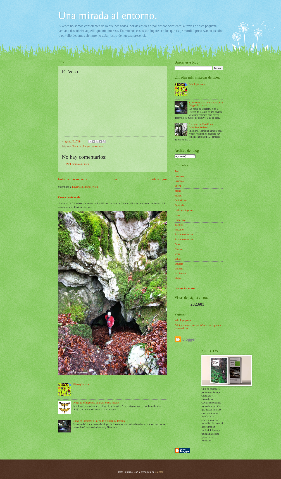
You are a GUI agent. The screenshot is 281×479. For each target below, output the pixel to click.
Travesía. (179, 268)
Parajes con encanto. (185, 239)
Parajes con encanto (93, 146)
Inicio (116, 179)
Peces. (178, 244)
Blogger (159, 472)
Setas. (177, 254)
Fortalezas (180, 220)
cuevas (178, 190)
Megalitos (179, 229)
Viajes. (178, 278)
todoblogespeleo (183, 320)
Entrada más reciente (72, 179)
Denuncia (179, 205)
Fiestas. (178, 215)
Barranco (179, 176)
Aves (177, 171)
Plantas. (178, 249)
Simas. (178, 258)
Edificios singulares (184, 210)
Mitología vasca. (81, 384)
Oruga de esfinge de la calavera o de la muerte (96, 402)
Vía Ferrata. (180, 273)
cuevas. (178, 195)
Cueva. (178, 185)
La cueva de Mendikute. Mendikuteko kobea (201, 126)
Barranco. (77, 146)
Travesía (179, 263)
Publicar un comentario (77, 164)
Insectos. (179, 224)
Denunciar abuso (185, 288)
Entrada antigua (156, 179)
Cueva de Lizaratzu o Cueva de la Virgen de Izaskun (99, 421)
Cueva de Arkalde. (69, 197)
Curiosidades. (181, 200)
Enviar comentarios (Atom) (85, 187)
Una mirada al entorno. (107, 15)
